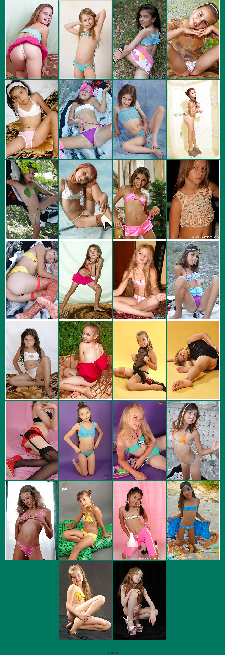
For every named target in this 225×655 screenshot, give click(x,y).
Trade (112, 652)
